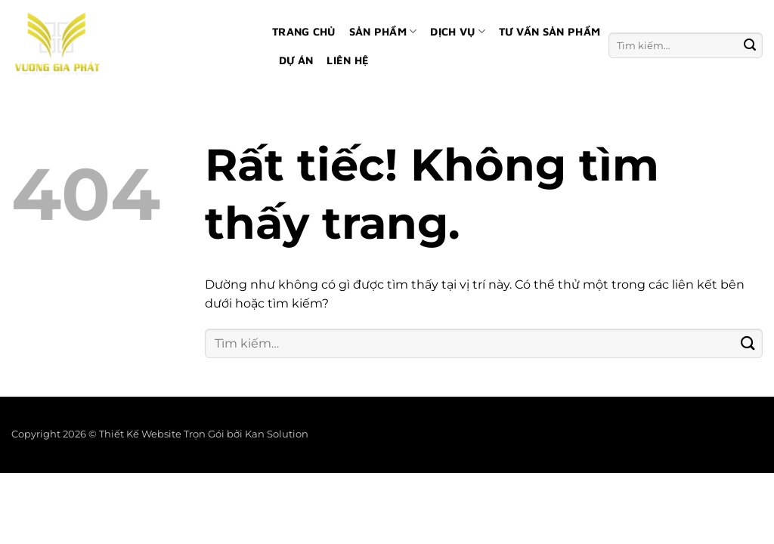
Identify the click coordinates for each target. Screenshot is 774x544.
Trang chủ (304, 31)
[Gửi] (750, 44)
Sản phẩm (383, 31)
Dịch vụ (457, 31)
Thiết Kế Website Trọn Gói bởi (172, 434)
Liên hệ (348, 60)
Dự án (296, 60)
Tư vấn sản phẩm (549, 31)
